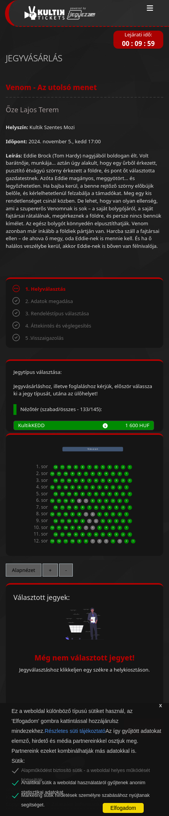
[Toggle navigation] (150, 8)
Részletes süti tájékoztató (74, 731)
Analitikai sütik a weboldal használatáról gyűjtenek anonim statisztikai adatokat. (83, 784)
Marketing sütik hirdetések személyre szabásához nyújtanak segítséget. (85, 796)
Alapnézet (23, 570)
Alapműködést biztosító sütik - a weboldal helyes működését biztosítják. (85, 771)
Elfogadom (123, 808)
